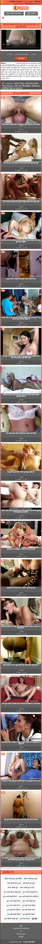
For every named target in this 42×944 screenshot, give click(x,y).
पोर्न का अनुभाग (21, 934)
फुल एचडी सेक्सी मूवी (29, 901)
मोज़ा (16, 86)
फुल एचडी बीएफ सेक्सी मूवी (12, 892)
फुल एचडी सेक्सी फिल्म (10, 896)
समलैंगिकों (5, 88)
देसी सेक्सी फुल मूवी (29, 883)
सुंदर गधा (12, 88)
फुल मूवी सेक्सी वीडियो (14, 914)
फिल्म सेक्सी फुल (13, 888)
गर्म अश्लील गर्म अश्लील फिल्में (21, 928)
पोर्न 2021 (10, 86)
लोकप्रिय (21, 937)
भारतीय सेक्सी (37, 1)
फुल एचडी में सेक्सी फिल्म (30, 892)
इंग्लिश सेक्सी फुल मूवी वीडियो (13, 879)
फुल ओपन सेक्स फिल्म (13, 905)
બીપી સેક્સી (37, 4)
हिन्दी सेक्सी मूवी (29, 4)
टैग (21, 931)
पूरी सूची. (34, 919)
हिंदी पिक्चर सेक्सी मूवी (16, 1)
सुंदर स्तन (19, 88)
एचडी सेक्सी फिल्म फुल (14, 883)
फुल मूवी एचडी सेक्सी (28, 905)
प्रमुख (21, 926)
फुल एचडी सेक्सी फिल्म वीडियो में (29, 896)
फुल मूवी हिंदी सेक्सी (29, 914)
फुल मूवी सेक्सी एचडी (28, 910)
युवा (20, 86)
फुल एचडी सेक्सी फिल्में (14, 901)
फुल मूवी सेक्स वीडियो (13, 910)
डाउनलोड (21, 59)
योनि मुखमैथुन (26, 86)
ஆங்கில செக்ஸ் (28, 1)
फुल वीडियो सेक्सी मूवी (11, 919)
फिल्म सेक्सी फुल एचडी (27, 888)
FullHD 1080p (19, 83)
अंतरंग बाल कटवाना (31, 83)
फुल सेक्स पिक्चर (25, 919)
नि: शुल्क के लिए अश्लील (16, 942)
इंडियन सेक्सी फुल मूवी (30, 879)
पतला (4, 86)
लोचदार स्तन (36, 86)
